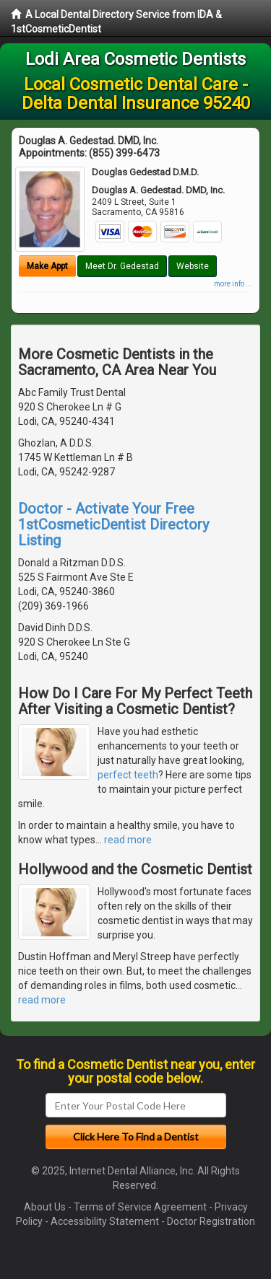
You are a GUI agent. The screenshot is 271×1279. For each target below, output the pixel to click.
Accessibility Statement (105, 1221)
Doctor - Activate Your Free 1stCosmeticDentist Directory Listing (113, 524)
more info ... (233, 284)
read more (128, 839)
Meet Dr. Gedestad (122, 266)
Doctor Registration (211, 1221)
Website (192, 266)
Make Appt (47, 266)
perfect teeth (128, 775)
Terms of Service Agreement (140, 1207)
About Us (45, 1207)
